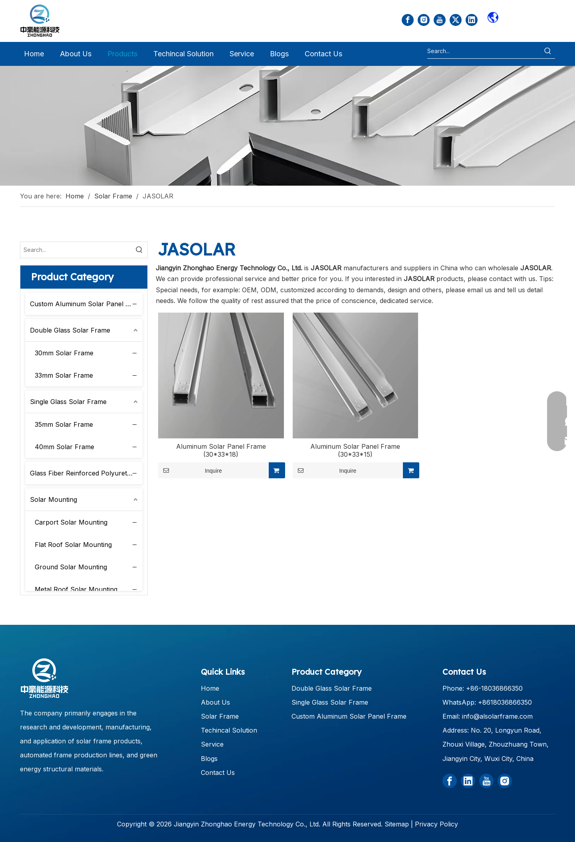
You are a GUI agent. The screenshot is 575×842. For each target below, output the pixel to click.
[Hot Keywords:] (548, 51)
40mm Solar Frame (64, 447)
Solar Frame (220, 716)
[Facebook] (408, 20)
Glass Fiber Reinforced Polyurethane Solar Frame (86, 473)
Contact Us (218, 773)
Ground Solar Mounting (71, 567)
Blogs (209, 759)
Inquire (190, 470)
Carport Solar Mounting (71, 522)
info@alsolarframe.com (497, 716)
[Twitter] (456, 20)
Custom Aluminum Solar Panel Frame (86, 304)
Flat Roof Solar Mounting (73, 545)
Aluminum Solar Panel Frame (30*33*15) (355, 450)
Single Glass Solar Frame (68, 402)
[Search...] (484, 51)
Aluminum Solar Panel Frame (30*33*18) (221, 450)
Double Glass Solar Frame (70, 330)
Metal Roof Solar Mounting (76, 589)
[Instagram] (424, 20)
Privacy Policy (436, 824)
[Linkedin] (472, 20)
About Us (215, 702)
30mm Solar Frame (64, 353)
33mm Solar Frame (64, 375)
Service (212, 744)
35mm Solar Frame (64, 424)
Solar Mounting (53, 499)
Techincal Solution (229, 730)
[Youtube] (440, 20)
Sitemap (397, 824)
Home (210, 688)
